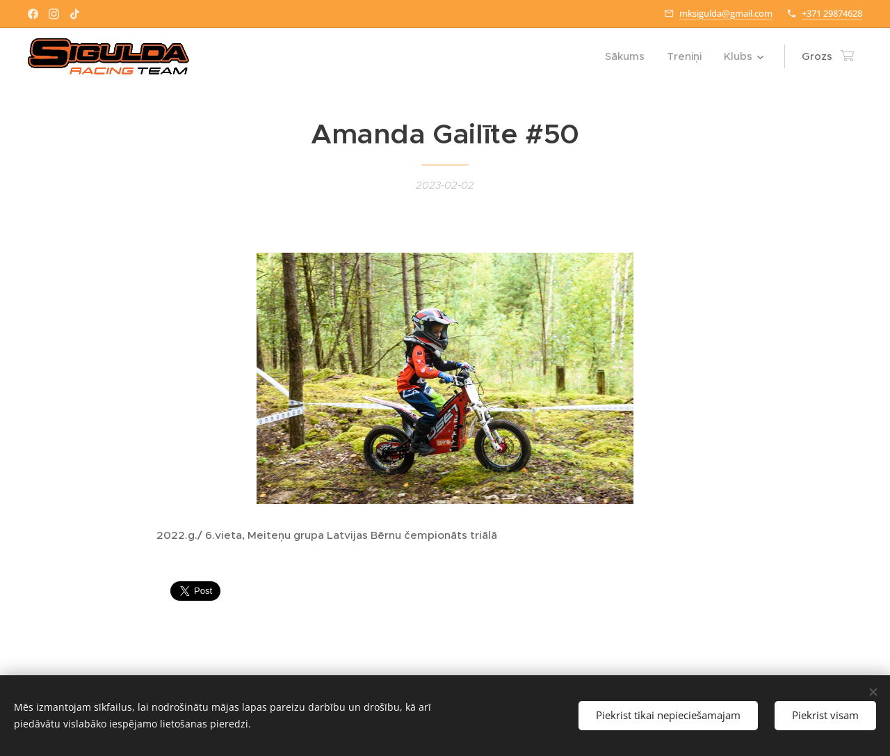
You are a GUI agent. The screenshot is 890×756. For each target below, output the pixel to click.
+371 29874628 (832, 13)
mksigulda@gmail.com (725, 13)
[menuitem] (628, 56)
